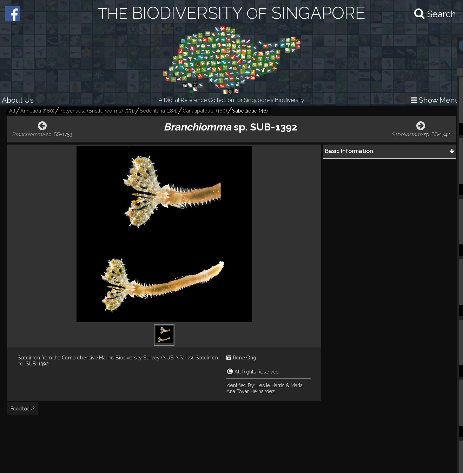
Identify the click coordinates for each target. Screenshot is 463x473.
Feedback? (22, 408)
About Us (18, 100)
